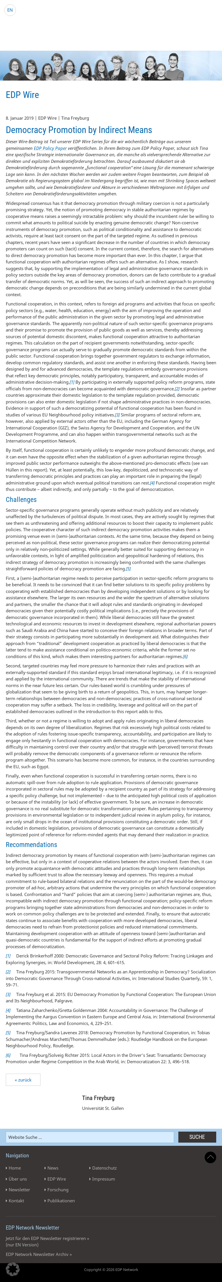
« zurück (23, 1080)
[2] (8, 972)
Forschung (58, 1189)
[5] (8, 1032)
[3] (8, 994)
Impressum (103, 1179)
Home (15, 1168)
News (52, 1168)
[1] (8, 956)
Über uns (18, 1179)
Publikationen (61, 1200)
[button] (12, 1269)
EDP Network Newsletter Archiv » (39, 1254)
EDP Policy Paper (50, 148)
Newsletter (19, 1189)
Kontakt (16, 1200)
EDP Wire (56, 1179)
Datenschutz (104, 1168)
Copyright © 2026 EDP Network (111, 1269)
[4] (8, 1010)
